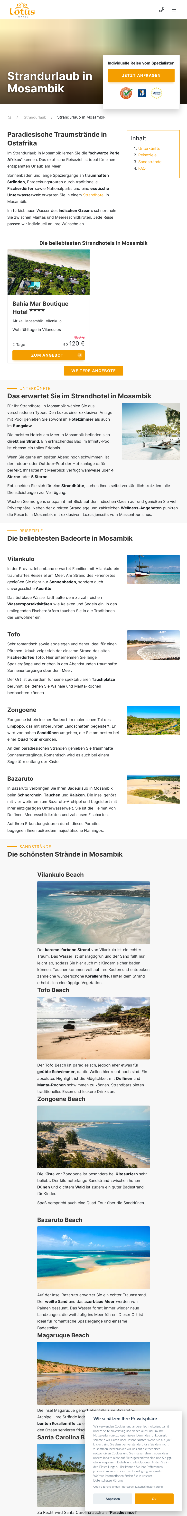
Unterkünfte (149, 148)
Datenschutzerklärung (149, 1486)
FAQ (142, 168)
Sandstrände (149, 161)
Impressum (127, 1486)
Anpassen (113, 1499)
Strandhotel (93, 195)
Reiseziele (147, 154)
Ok (154, 1499)
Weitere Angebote (93, 370)
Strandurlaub (35, 117)
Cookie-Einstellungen (106, 1486)
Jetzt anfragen (141, 75)
